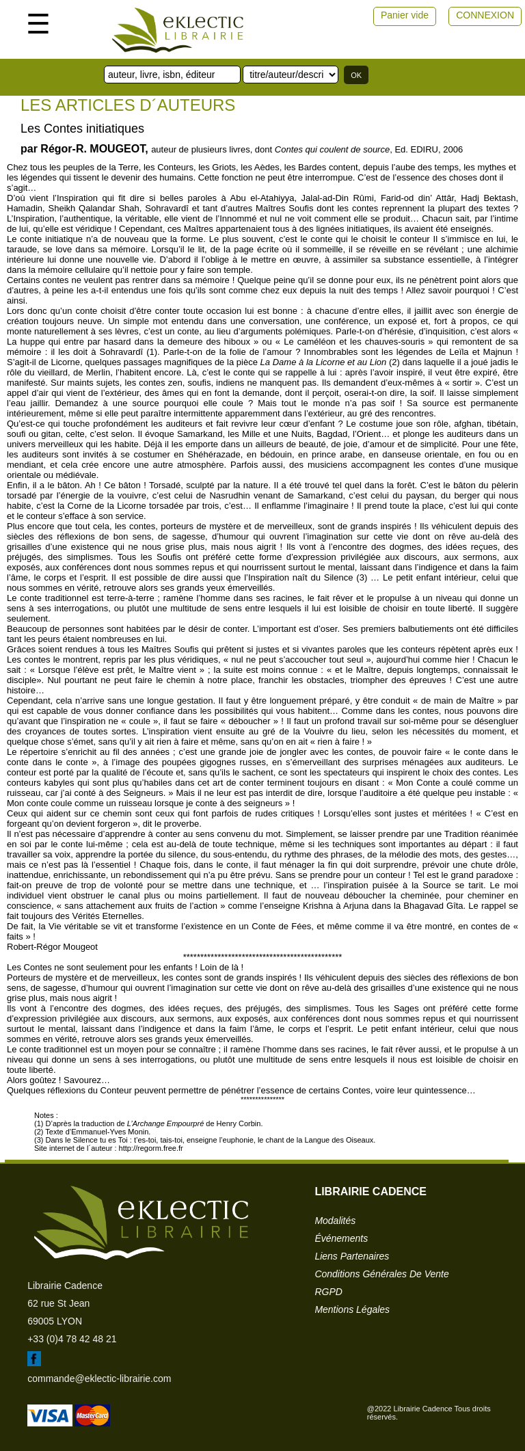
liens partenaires (351, 1256)
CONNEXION (485, 15)
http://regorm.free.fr (151, 1148)
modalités (334, 1220)
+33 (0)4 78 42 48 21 (71, 1338)
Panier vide (405, 15)
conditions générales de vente (381, 1273)
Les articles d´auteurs (128, 105)
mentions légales (352, 1309)
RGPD (328, 1291)
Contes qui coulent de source (332, 149)
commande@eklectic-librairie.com (99, 1378)
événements (341, 1238)
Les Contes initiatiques (82, 128)
